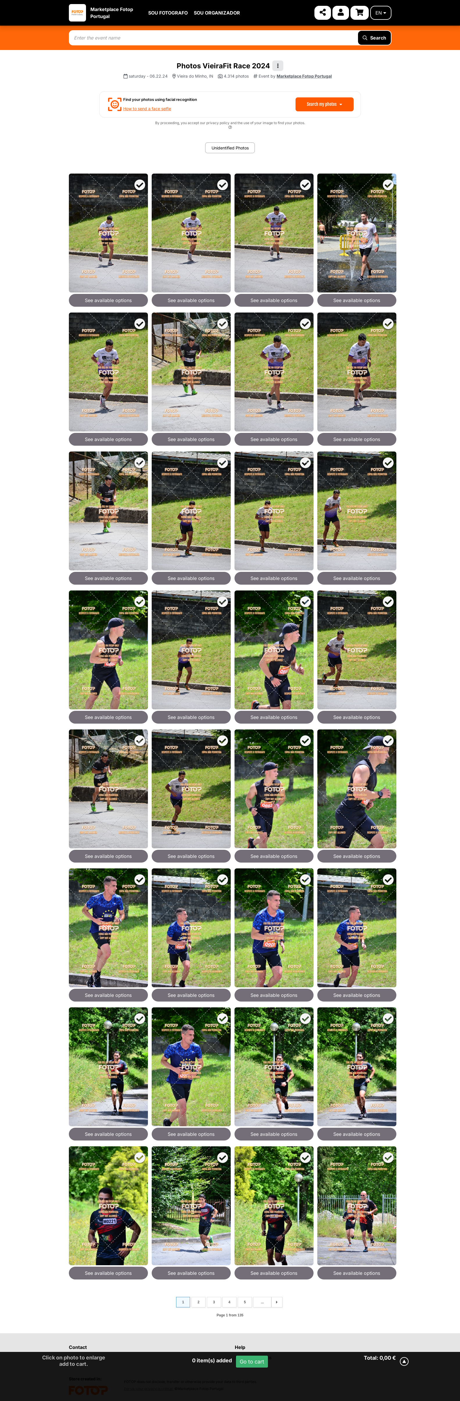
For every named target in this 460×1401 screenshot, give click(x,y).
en (380, 13)
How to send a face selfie (147, 108)
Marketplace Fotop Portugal (304, 76)
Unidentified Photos (230, 147)
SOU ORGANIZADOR (217, 13)
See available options (108, 300)
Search (374, 38)
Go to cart (252, 1362)
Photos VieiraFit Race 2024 (223, 66)
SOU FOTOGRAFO (168, 13)
